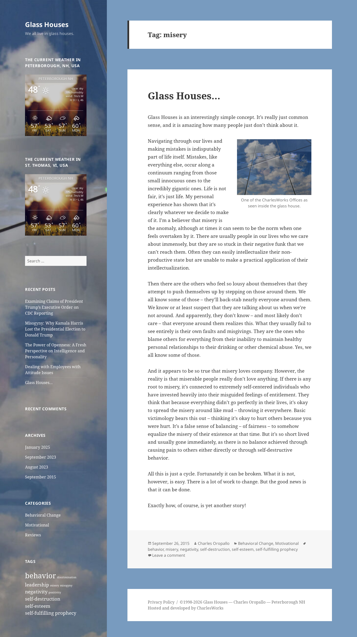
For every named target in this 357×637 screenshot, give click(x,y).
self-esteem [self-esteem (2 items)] (37, 606)
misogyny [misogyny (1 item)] (66, 585)
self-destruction (215, 549)
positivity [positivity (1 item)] (55, 592)
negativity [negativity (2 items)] (36, 591)
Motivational (37, 525)
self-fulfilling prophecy (277, 549)
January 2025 (37, 447)
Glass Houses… (39, 382)
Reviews (33, 535)
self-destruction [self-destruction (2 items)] (42, 599)
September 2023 (40, 457)
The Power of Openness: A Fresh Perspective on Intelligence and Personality (55, 351)
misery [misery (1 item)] (54, 585)
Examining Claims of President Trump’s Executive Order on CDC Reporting (54, 307)
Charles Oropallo (214, 543)
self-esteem (243, 549)
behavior (156, 549)
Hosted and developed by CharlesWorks (185, 608)
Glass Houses (46, 24)
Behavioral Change (43, 515)
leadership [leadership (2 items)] (37, 585)
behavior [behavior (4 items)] (40, 576)
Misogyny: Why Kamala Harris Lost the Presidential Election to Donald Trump (55, 329)
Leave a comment (168, 555)
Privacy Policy (161, 602)
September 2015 (40, 477)
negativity (189, 549)
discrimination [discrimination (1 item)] (66, 577)
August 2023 (36, 467)
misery (172, 549)
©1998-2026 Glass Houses (204, 602)
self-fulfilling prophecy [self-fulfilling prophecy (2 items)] (50, 613)
